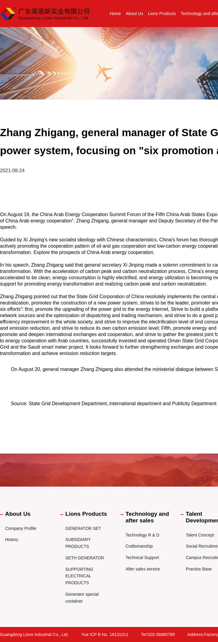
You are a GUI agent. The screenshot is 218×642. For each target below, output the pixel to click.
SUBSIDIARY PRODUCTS (78, 543)
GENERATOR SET (83, 528)
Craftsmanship (139, 546)
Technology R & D (142, 535)
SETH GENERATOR (84, 557)
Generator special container (82, 598)
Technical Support (142, 557)
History (11, 539)
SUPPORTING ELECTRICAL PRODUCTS (79, 576)
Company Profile (20, 528)
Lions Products (162, 13)
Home (115, 13)
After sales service (143, 569)
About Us (134, 13)
